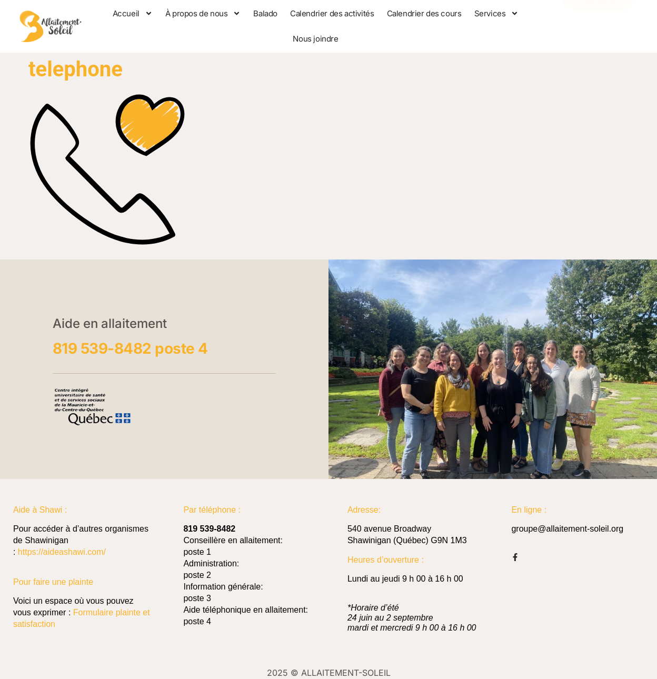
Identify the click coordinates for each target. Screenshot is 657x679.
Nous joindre (315, 39)
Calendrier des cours (424, 13)
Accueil (133, 13)
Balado (265, 13)
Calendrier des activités (332, 13)
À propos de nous (203, 13)
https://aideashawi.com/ (62, 551)
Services (496, 13)
